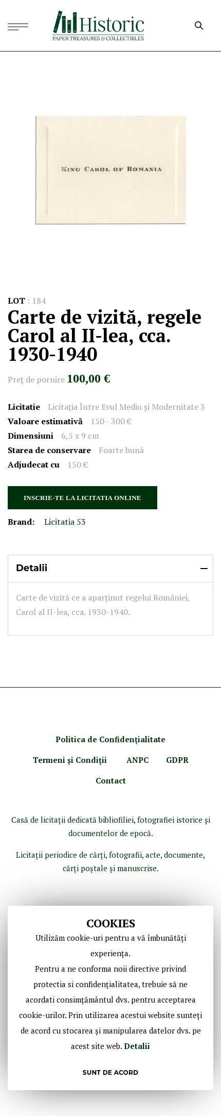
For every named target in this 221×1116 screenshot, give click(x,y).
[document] (110, 998)
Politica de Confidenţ (97, 739)
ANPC (137, 760)
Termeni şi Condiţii (71, 760)
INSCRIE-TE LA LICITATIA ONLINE (82, 498)
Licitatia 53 (65, 521)
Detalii (137, 1046)
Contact (111, 780)
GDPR (177, 760)
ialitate (151, 739)
